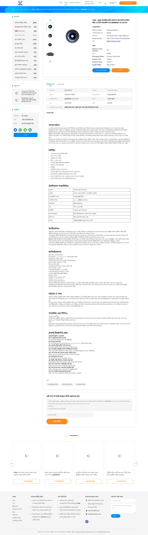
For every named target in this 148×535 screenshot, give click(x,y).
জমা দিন (57, 421)
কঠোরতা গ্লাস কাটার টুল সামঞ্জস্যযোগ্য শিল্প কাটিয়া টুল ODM (70, 502)
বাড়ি (13, 500)
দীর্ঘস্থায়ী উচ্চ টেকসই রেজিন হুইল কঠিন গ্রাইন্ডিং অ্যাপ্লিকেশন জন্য (28, 99)
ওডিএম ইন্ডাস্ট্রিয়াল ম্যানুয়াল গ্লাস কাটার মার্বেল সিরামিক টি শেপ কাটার (70, 508)
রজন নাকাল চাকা (25, 35)
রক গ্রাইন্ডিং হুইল (81, 384)
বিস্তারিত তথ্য (50, 84)
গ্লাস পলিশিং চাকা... (25, 40)
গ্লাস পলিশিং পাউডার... (25, 65)
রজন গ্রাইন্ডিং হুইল (52, 384)
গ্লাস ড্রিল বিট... (25, 44)
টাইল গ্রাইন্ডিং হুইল (67, 384)
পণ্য (13, 503)
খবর (13, 512)
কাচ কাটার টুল (25, 48)
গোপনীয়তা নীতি (17, 520)
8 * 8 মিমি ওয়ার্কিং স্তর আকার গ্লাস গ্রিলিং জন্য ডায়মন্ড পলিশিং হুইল (42, 508)
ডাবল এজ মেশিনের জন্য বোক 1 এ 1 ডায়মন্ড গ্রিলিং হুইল (42, 502)
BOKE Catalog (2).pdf (113, 41)
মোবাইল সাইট (16, 518)
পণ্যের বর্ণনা (60, 84)
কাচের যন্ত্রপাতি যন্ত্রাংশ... (25, 52)
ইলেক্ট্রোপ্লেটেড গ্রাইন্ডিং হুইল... (25, 27)
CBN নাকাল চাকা (25, 31)
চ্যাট (25, 135)
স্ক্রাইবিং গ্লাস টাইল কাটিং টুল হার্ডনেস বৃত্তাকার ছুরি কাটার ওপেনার (70, 515)
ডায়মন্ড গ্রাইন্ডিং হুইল (37, 496)
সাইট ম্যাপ (15, 515)
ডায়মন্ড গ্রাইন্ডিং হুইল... (25, 23)
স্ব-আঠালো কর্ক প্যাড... (25, 78)
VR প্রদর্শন (15, 506)
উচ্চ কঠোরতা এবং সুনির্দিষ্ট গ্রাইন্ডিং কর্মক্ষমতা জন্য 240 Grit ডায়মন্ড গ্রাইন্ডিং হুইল (42, 517)
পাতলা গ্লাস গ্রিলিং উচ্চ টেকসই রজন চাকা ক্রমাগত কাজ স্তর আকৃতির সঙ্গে (29, 92)
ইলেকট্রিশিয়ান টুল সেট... (25, 61)
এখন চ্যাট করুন (127, 3)
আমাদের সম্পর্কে (17, 509)
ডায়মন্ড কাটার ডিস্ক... (25, 73)
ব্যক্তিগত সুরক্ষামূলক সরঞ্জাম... (25, 69)
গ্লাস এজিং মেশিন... (25, 56)
